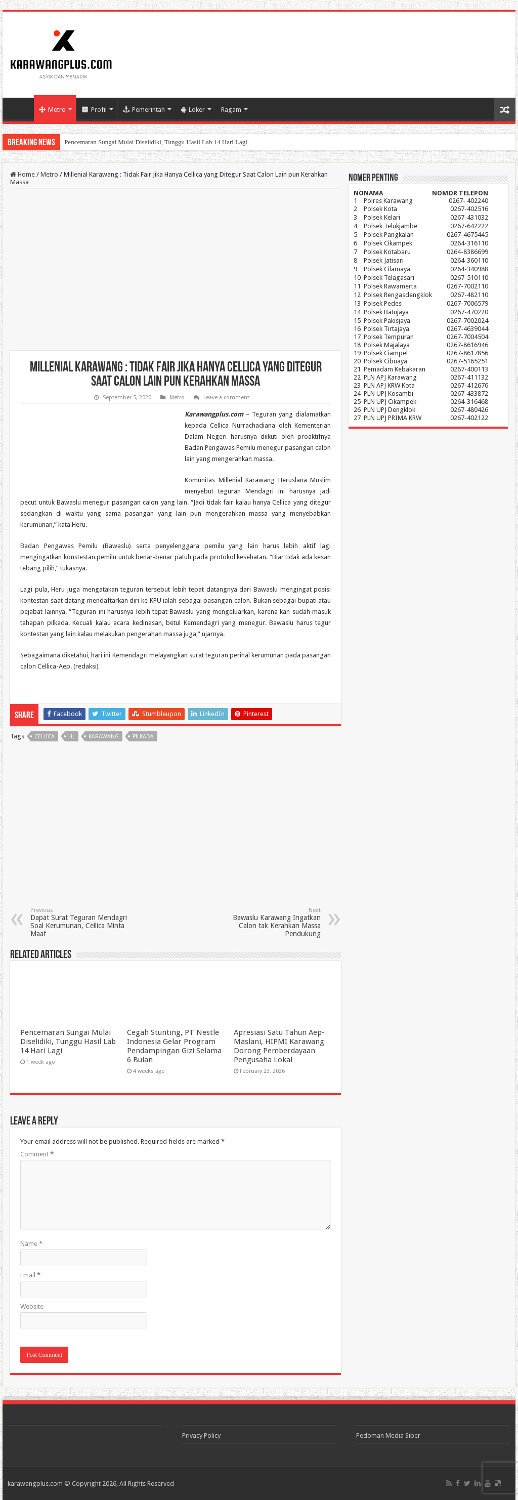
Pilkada (143, 736)
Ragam (231, 109)
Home (21, 108)
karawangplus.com (35, 1483)
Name (31, 1243)
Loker (193, 109)
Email (30, 1275)
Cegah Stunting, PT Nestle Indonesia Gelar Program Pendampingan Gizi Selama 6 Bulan (174, 1046)
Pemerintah (144, 109)
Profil (94, 109)
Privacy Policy (201, 1435)
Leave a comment (226, 397)
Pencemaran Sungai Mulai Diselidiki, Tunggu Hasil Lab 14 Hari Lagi (155, 142)
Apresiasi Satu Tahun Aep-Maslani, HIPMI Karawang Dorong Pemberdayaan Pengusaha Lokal (279, 1046)
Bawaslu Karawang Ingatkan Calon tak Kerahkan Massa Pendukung (269, 922)
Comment (37, 1154)
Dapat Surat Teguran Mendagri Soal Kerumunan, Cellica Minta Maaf (82, 922)
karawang (104, 736)
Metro (52, 109)
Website (32, 1306)
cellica (44, 736)
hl (71, 736)
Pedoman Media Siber (388, 1435)
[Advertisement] (175, 270)
